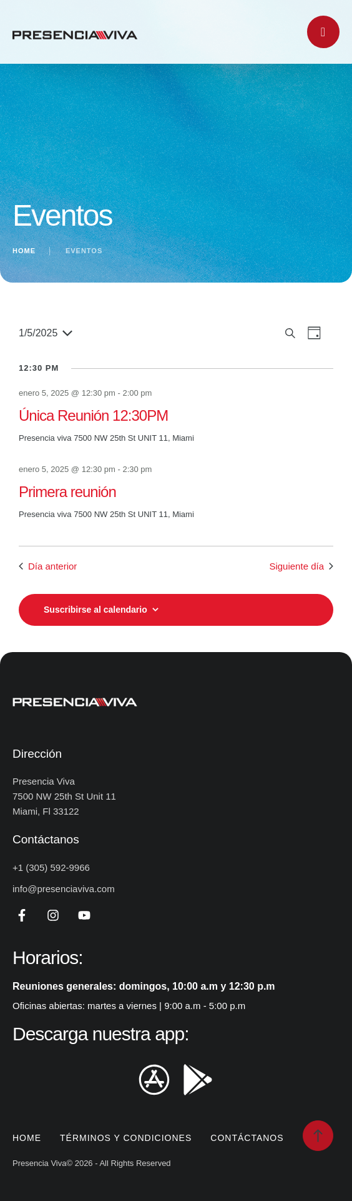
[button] (318, 1135)
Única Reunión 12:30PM (93, 415)
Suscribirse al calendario (95, 610)
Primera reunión (67, 491)
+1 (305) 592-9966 (51, 867)
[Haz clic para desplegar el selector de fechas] (45, 333)
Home (24, 250)
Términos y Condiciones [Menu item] (126, 1138)
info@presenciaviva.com (63, 888)
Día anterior (48, 566)
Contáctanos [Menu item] (246, 1138)
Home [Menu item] (26, 1138)
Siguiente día (301, 566)
